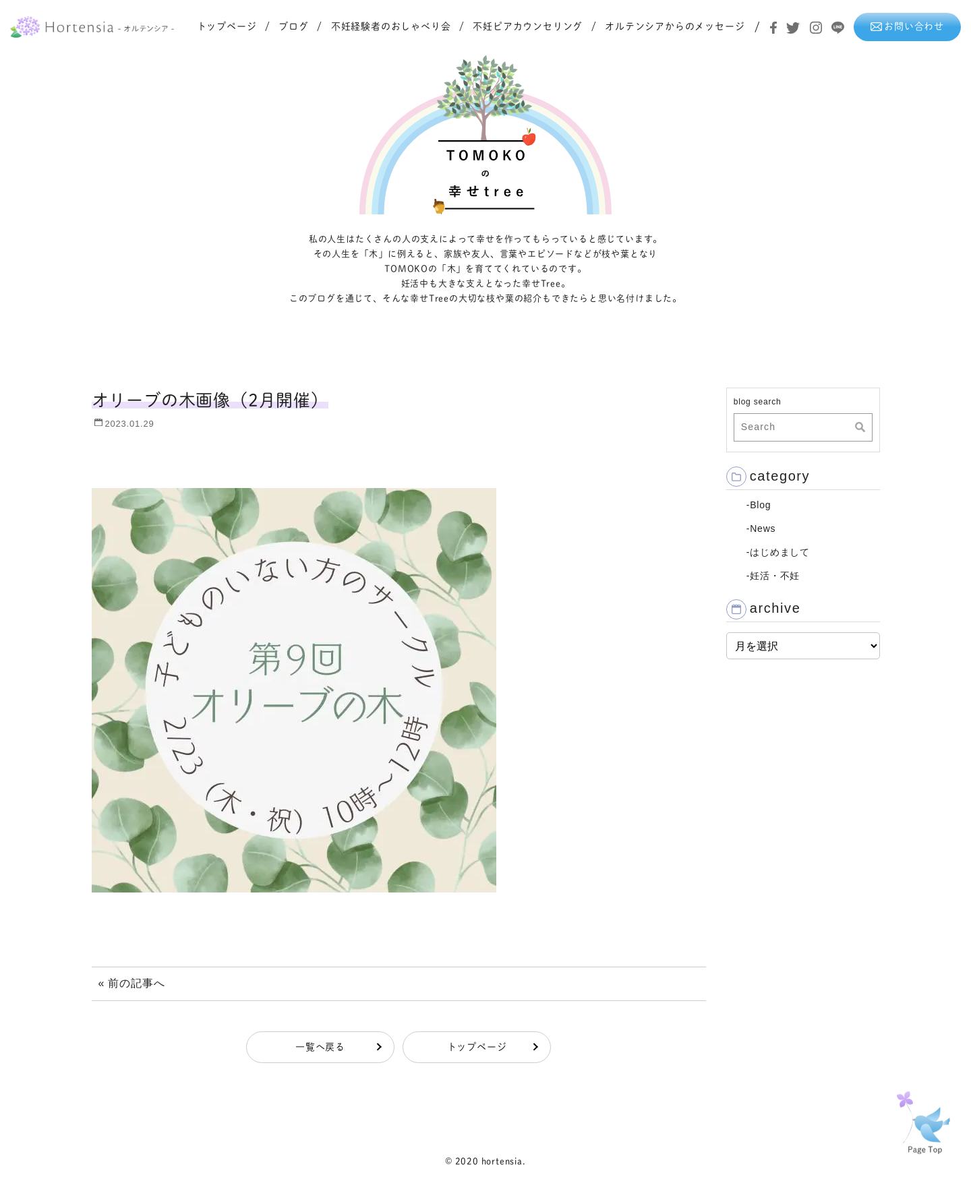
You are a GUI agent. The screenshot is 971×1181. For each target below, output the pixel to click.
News (762, 528)
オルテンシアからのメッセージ (674, 26)
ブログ (293, 26)
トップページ (227, 26)
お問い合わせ (907, 26)
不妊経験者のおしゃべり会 (391, 26)
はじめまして (780, 552)
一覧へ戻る (320, 1047)
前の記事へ (136, 983)
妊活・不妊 (775, 575)
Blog (760, 504)
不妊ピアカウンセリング (528, 26)
